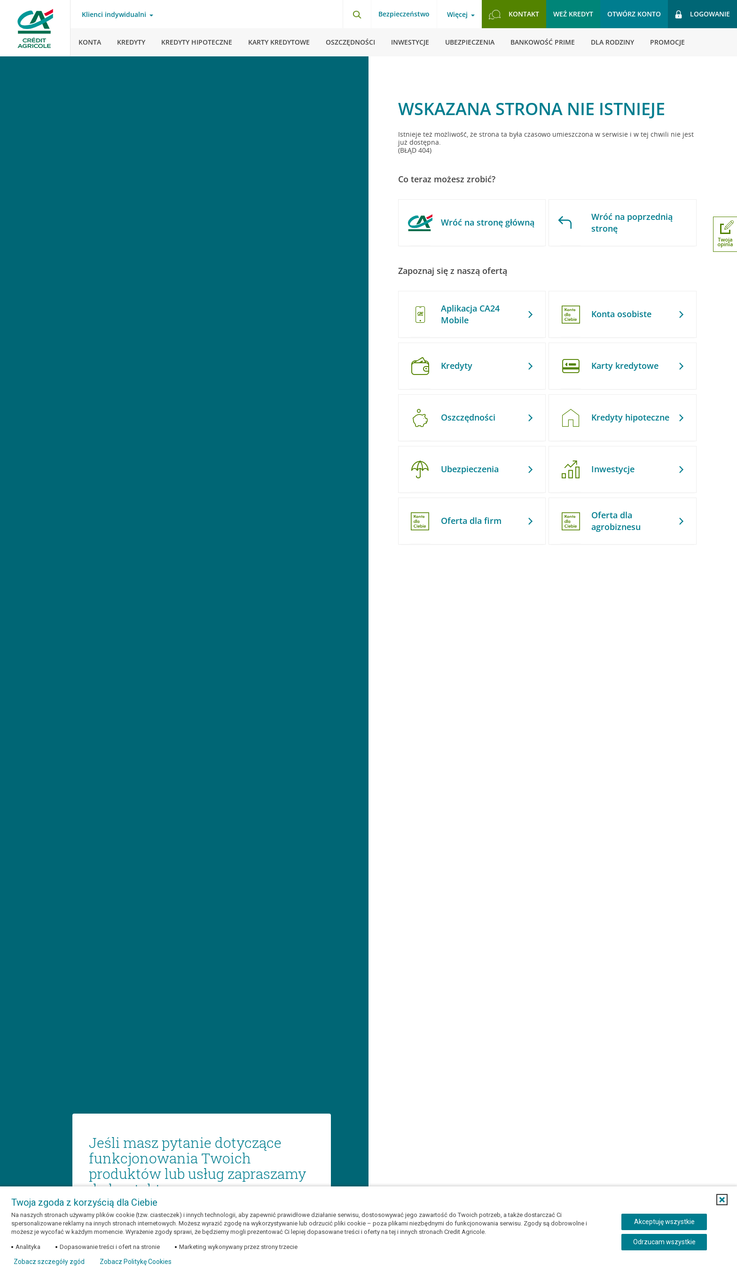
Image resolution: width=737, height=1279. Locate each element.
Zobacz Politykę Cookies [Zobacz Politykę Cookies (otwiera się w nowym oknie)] (136, 1261)
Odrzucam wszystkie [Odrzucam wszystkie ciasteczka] (664, 1242)
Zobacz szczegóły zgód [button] (49, 1261)
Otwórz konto (634, 13)
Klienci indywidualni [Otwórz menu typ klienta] (114, 14)
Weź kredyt (573, 13)
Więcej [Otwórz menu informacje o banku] (457, 14)
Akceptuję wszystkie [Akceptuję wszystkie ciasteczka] (664, 1221)
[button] (722, 1199)
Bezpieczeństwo (404, 13)
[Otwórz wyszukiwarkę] (357, 14)
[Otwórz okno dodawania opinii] (725, 234)
